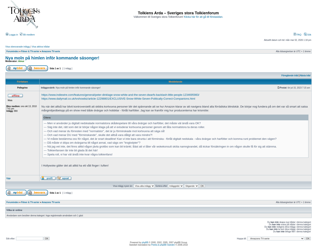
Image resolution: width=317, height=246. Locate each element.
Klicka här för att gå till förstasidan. (203, 16)
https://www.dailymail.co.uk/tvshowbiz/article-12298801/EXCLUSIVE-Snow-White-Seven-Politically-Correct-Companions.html (118, 98)
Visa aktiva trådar (41, 46)
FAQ (297, 34)
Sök (307, 34)
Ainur (21, 61)
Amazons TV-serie (51, 51)
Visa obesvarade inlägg (17, 46)
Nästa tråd (305, 75)
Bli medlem (27, 34)
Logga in (12, 34)
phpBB (145, 242)
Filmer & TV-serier (30, 51)
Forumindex (12, 51)
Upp (8, 178)
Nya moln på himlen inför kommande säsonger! (52, 58)
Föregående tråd (290, 75)
